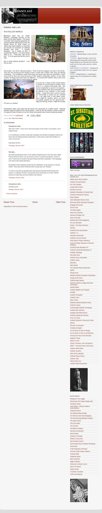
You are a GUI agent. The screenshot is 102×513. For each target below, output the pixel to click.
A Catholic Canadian (76, 471)
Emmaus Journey (75, 189)
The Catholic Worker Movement (80, 268)
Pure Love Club (75, 318)
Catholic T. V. (74, 233)
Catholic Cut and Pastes (78, 182)
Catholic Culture (75, 305)
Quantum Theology (76, 436)
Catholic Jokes (74, 260)
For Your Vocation (75, 184)
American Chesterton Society (79, 195)
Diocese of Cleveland (77, 325)
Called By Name (75, 456)
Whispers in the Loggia (77, 399)
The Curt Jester (75, 423)
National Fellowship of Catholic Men (81, 192)
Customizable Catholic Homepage (81, 307)
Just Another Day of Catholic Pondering (82, 444)
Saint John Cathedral (77, 353)
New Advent (74, 265)
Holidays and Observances (78, 313)
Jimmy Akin (73, 446)
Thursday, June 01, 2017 (16, 145)
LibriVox (72, 228)
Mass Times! (74, 300)
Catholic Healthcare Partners (79, 315)
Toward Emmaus (75, 410)
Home (35, 202)
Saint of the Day (75, 217)
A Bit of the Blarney (76, 474)
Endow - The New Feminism (79, 225)
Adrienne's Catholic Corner (78, 464)
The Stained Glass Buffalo (78, 413)
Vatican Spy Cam (75, 361)
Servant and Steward (77, 431)
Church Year (74, 207)
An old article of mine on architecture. (82, 333)
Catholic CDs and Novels (78, 238)
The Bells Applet (75, 210)
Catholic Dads (74, 454)
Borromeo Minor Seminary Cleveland (82, 202)
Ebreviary (73, 262)
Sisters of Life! (74, 341)
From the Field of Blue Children (80, 451)
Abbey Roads (74, 469)
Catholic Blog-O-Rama (77, 356)
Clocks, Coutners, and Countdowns (81, 343)
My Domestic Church (76, 441)
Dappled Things (75, 338)
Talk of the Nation (17, 118)
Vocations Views (75, 404)
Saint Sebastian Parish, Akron (79, 200)
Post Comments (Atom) (20, 206)
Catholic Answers (75, 351)
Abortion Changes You (77, 215)
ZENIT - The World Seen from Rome (81, 346)
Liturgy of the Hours (76, 278)
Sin (10, 118)
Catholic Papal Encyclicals (78, 363)
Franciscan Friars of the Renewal (80, 335)
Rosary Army (74, 273)
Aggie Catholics (75, 461)
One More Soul (75, 255)
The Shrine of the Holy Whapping (80, 416)
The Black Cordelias (76, 428)
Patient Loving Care (76, 438)
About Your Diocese (76, 212)
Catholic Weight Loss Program (79, 290)
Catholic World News (76, 348)
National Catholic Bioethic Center (80, 302)
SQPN (72, 270)
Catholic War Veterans (77, 310)
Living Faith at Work (76, 187)
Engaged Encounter (76, 205)
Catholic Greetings (76, 252)
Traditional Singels (76, 328)
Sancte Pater (74, 433)
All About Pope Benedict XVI (79, 247)
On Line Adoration (76, 222)
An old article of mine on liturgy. (80, 330)
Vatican (72, 323)
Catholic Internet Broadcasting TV (81, 250)
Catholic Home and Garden (79, 230)
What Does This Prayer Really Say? (81, 401)
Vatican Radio (74, 287)
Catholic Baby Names (77, 280)
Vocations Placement (77, 235)
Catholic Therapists (76, 295)
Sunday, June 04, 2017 (16, 189)
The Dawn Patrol (75, 421)
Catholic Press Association (78, 257)
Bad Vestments (75, 459)
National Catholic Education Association (82, 275)
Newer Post (9, 202)
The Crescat (74, 426)
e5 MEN (72, 292)
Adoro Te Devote (75, 466)
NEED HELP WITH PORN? (79, 179)
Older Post (60, 202)
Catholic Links (74, 297)
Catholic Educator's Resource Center (82, 320)
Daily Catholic (74, 197)
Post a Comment (11, 193)
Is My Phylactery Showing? (78, 449)
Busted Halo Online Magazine (79, 220)
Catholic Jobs (74, 358)
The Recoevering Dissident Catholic (81, 418)
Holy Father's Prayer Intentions (80, 240)
